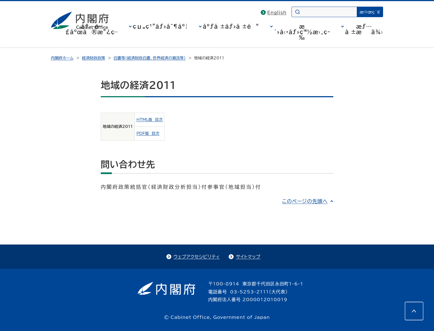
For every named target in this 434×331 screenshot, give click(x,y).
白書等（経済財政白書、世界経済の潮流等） (149, 58)
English (277, 12)
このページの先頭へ (305, 201)
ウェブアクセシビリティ (197, 256)
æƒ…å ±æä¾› (364, 29)
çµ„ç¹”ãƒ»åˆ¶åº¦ (160, 26)
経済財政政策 (93, 58)
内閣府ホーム (62, 58)
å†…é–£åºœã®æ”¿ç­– (91, 29)
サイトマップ (248, 256)
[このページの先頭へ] (414, 311)
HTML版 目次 (149, 120)
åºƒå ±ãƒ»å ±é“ (231, 26)
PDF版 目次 (147, 133)
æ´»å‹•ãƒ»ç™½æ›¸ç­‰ (302, 31)
